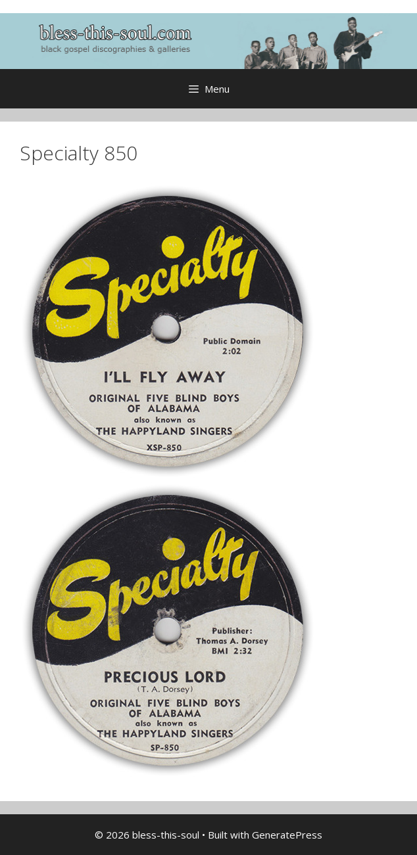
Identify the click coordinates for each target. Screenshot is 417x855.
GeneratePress (287, 834)
